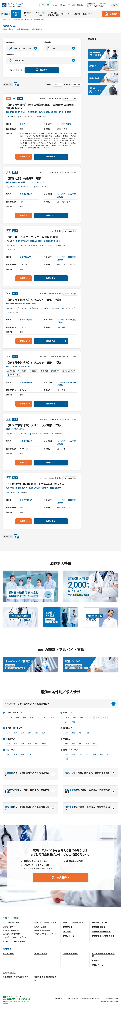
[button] (22, 48)
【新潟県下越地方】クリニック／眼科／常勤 (33, 300)
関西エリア (10, 739)
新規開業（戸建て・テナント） (46, 934)
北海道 (9, 717)
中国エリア (67, 739)
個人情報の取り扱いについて (92, 998)
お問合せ (62, 5)
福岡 (66, 754)
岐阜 (66, 733)
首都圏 (67, 717)
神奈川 (82, 717)
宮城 (31, 717)
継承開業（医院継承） (43, 930)
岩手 (24, 717)
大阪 (22, 744)
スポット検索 (40, 14)
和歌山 (44, 744)
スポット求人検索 (70, 953)
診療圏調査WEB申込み (101, 932)
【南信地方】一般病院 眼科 (24, 178)
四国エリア (10, 750)
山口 (94, 744)
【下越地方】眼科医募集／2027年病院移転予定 (35, 484)
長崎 (80, 754)
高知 (29, 754)
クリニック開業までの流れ (74, 923)
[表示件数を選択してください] (76, 85)
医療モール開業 (40, 927)
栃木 (66, 722)
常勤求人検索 (8, 953)
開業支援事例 (68, 927)
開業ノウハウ (68, 936)
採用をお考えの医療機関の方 (76, 5)
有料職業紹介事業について (109, 1001)
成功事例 (77, 14)
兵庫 (29, 744)
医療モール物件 (9, 927)
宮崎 (101, 754)
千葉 (90, 717)
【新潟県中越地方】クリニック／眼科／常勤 (33, 362)
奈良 (36, 744)
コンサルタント (66, 14)
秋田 (38, 717)
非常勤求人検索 (40, 953)
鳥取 (66, 744)
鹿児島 (109, 754)
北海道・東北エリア (14, 713)
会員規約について (112, 998)
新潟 (8, 733)
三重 (87, 733)
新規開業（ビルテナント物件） (15, 937)
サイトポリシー (72, 998)
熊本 (87, 754)
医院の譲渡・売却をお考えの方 (15, 977)
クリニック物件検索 (11, 923)
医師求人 (5, 14)
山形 (45, 717)
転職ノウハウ (87, 14)
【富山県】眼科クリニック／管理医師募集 (32, 237)
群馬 (73, 722)
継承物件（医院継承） (11, 930)
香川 (15, 754)
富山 (15, 733)
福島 (52, 717)
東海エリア (67, 728)
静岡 (73, 733)
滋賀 (8, 744)
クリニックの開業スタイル (45, 923)
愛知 (80, 733)
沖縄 (66, 759)
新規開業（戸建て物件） (12, 934)
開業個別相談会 (98, 927)
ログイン (115, 5)
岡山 (80, 744)
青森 (17, 717)
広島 (87, 744)
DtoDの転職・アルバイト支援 (53, 14)
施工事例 (67, 932)
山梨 (36, 733)
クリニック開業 (44, 5)
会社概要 (58, 998)
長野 (43, 733)
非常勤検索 (27, 14)
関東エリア (67, 713)
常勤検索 (16, 14)
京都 (15, 744)
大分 (94, 754)
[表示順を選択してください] (57, 85)
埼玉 (97, 717)
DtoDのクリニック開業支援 (14, 942)
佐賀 (73, 754)
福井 (29, 733)
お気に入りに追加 (70, 99)
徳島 (8, 754)
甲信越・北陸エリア (14, 728)
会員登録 (113, 14)
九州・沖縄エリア (70, 750)
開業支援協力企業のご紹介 (103, 936)
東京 (75, 717)
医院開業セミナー (99, 923)
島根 (73, 744)
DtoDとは (54, 5)
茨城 (104, 717)
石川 (22, 733)
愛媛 (22, 754)
